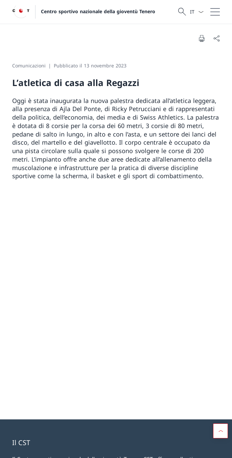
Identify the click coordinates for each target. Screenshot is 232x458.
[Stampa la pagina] (201, 38)
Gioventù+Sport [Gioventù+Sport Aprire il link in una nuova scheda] (58, 409)
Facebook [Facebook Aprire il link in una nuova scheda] (29, 313)
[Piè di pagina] (116, 448)
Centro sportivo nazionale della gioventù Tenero (98, 11)
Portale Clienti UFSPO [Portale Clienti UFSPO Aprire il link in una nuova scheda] (58, 371)
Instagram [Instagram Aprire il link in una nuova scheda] (70, 313)
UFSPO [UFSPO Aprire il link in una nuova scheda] (58, 390)
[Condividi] (216, 38)
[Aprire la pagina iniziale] (83, 12)
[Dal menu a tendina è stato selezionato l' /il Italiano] (196, 12)
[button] (220, 419)
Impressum (48, 448)
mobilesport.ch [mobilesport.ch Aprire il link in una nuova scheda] (173, 371)
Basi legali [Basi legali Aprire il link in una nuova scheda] (22, 448)
